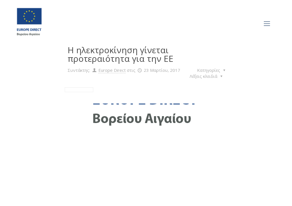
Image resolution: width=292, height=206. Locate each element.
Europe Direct (112, 70)
